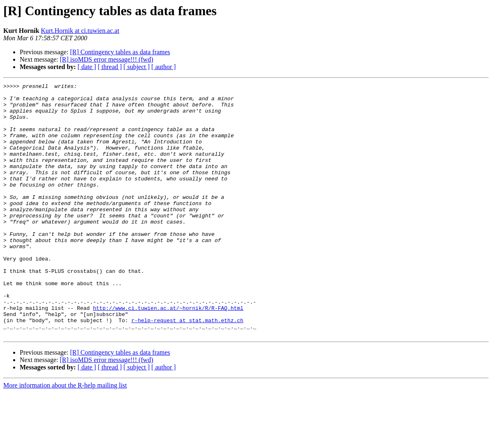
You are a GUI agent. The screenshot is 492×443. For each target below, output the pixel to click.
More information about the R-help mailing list (65, 435)
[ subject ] (137, 66)
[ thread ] (110, 66)
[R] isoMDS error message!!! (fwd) (106, 59)
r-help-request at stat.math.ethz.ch (187, 368)
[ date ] (87, 66)
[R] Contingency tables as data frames (120, 51)
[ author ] (163, 66)
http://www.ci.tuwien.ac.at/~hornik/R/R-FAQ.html (168, 353)
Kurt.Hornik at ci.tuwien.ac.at (80, 30)
